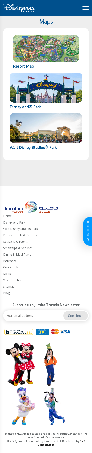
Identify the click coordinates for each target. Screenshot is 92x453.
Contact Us (11, 267)
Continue (75, 315)
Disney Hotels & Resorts (20, 235)
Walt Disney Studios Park (20, 229)
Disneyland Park (14, 222)
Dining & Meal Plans (17, 254)
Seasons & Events (15, 242)
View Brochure (13, 280)
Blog (6, 293)
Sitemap (9, 286)
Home (7, 216)
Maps (7, 274)
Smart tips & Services (18, 248)
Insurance (10, 261)
